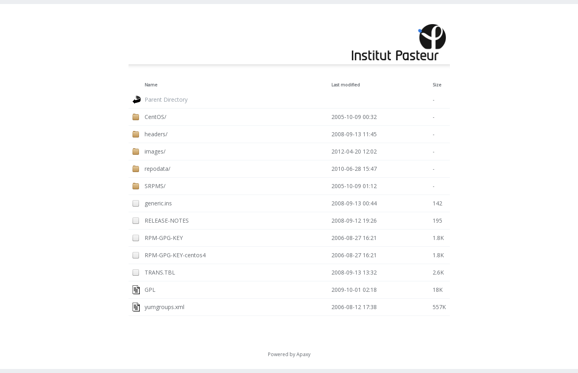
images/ (155, 151)
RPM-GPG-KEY (164, 238)
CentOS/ (155, 117)
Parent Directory (166, 99)
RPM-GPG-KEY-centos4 (175, 255)
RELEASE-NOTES (167, 220)
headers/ (156, 134)
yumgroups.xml (164, 307)
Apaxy (303, 354)
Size (437, 85)
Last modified (345, 85)
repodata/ (157, 168)
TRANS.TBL (160, 272)
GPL (150, 289)
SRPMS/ (155, 186)
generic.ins (158, 203)
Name (151, 85)
